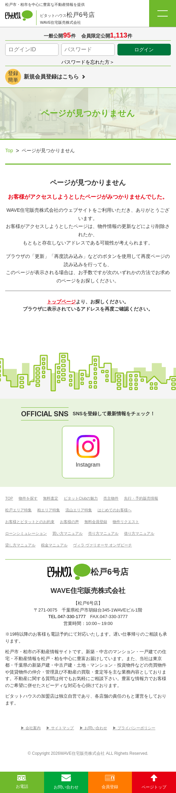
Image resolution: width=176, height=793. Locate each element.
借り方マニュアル (139, 533)
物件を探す (28, 498)
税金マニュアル (54, 545)
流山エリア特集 (78, 510)
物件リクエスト (126, 522)
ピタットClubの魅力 (81, 498)
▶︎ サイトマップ (60, 728)
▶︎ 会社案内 (31, 728)
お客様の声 (69, 522)
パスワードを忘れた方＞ (87, 62)
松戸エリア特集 (18, 510)
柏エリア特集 (48, 510)
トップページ (61, 301)
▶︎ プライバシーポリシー (134, 728)
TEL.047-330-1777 (66, 616)
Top (9, 150)
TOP (9, 498)
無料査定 (50, 498)
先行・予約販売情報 (141, 498)
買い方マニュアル (67, 533)
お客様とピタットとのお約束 (29, 522)
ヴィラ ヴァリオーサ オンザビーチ (102, 545)
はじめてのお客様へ (114, 510)
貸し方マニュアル (20, 545)
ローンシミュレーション (26, 533)
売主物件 (110, 498)
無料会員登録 (95, 522)
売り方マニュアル (103, 533)
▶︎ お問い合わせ (93, 728)
